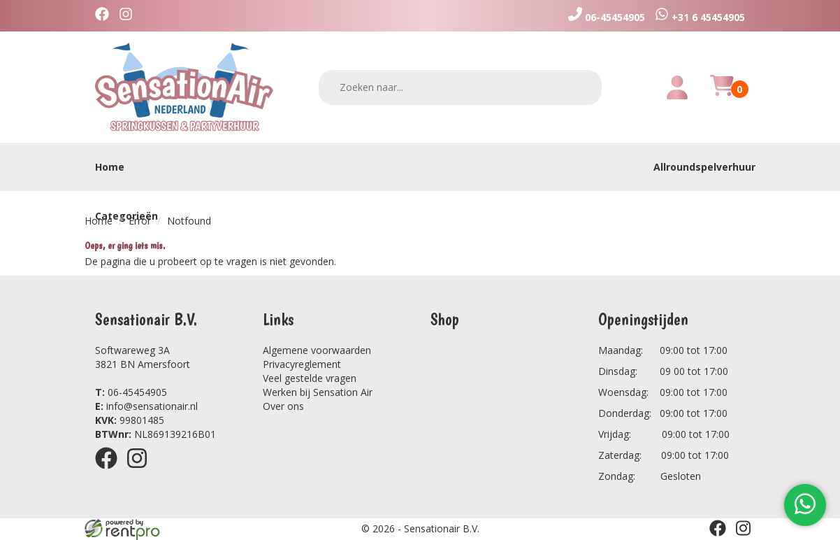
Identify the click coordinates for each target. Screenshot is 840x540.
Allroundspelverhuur (704, 166)
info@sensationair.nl (146, 406)
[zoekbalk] (460, 87)
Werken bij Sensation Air (317, 392)
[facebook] (105, 15)
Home (109, 166)
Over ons (283, 406)
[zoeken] (582, 87)
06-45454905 (131, 392)
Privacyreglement (302, 364)
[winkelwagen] (722, 93)
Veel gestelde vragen (309, 378)
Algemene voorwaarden (317, 350)
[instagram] (129, 15)
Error (140, 220)
